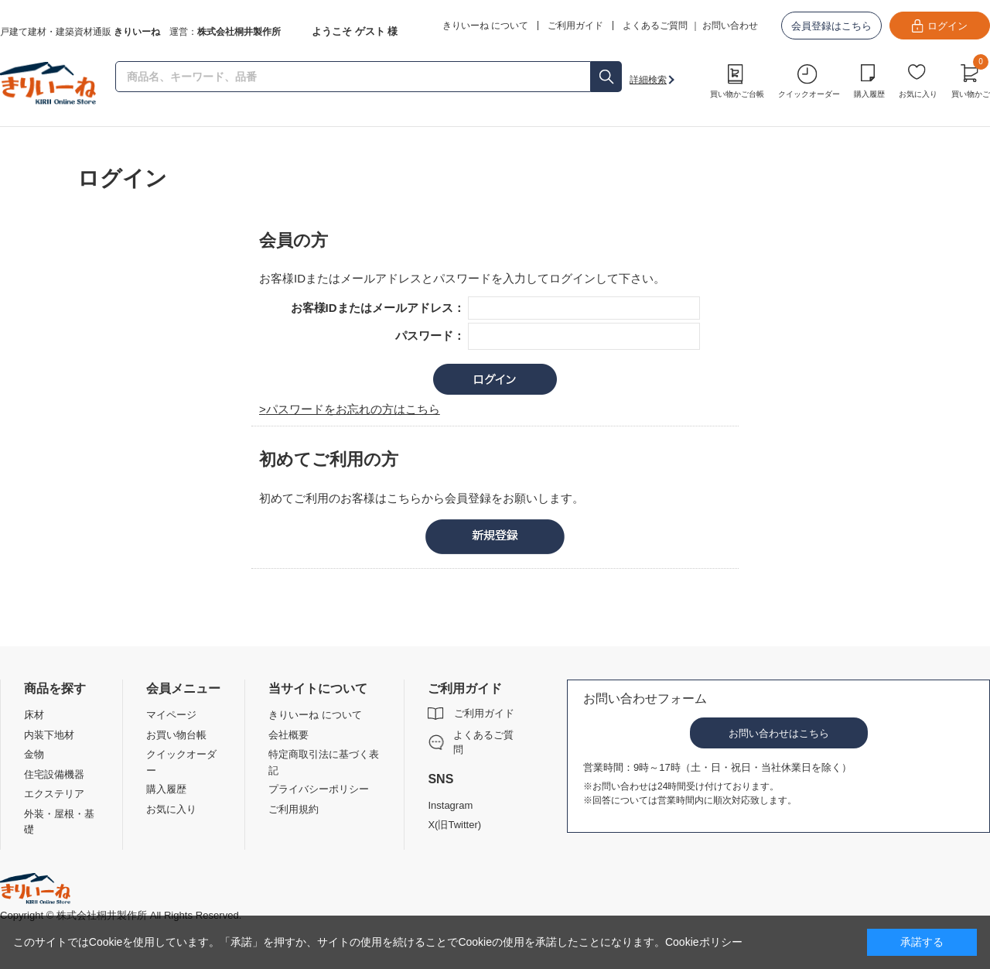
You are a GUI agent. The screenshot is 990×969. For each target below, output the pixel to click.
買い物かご (970, 79)
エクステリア (54, 794)
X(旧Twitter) (454, 824)
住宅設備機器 (54, 774)
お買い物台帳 (176, 735)
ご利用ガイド (484, 713)
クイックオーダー (809, 94)
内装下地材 (49, 735)
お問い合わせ (730, 25)
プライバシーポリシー (318, 789)
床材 (34, 715)
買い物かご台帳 (737, 94)
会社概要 (288, 735)
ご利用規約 (293, 809)
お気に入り (918, 94)
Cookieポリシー (703, 942)
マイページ (171, 715)
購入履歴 (869, 94)
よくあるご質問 (655, 25)
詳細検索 (648, 79)
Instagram (450, 805)
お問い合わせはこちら (779, 733)
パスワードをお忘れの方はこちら (353, 409)
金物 (34, 754)
